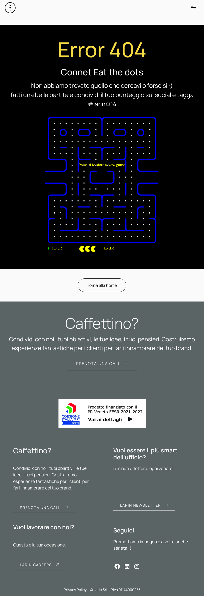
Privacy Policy (75, 589)
